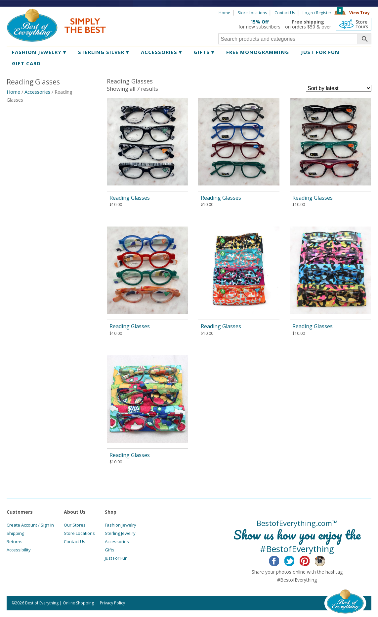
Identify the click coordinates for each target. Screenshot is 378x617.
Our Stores (75, 525)
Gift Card (26, 63)
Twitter (294, 560)
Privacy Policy (112, 603)
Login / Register (317, 13)
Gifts (204, 52)
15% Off (259, 22)
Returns (14, 541)
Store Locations (252, 13)
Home (224, 13)
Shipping (15, 533)
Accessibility (19, 550)
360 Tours (353, 24)
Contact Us (284, 13)
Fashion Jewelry (39, 52)
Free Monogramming (257, 52)
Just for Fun (320, 52)
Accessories (161, 52)
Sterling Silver (103, 52)
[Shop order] (338, 88)
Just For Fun (116, 558)
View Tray (359, 13)
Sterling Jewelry (120, 533)
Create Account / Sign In (30, 525)
